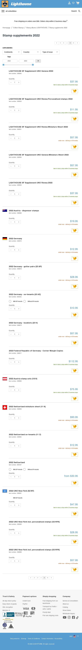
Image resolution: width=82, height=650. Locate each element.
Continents (12, 52)
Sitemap (23, 638)
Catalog (65, 607)
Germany (15, 238)
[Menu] (9, 11)
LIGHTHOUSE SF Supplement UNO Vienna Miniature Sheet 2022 (38, 127)
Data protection (15, 638)
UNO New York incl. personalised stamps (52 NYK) (34, 522)
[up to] (26, 61)
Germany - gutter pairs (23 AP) (25, 266)
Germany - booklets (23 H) (23, 323)
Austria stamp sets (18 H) (23, 378)
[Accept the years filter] (38, 61)
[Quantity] (15, 82)
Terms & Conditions (34, 638)
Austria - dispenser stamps (24, 210)
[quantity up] (19, 82)
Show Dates (67, 610)
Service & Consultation (70, 601)
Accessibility (58, 638)
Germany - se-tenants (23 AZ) (25, 294)
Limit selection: (8, 48)
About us (66, 604)
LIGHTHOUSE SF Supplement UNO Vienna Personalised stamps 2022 (40, 99)
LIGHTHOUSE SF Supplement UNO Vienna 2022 (30, 183)
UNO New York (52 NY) (21, 491)
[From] (10, 61)
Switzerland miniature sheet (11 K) (27, 406)
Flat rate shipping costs (50, 615)
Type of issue (50, 52)
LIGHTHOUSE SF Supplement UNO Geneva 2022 (31, 71)
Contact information (47, 638)
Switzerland (17, 462)
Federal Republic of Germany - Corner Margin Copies (36, 351)
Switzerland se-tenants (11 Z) (25, 434)
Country (31, 52)
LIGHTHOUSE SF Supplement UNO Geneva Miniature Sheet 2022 (39, 155)
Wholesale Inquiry (69, 613)
